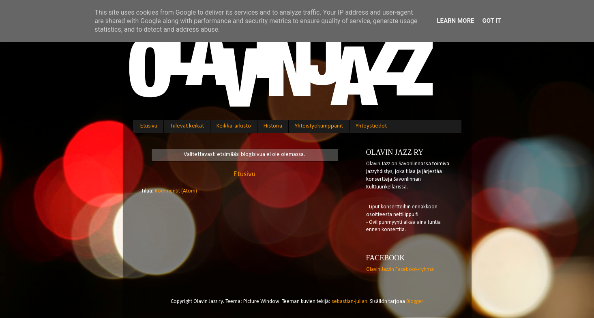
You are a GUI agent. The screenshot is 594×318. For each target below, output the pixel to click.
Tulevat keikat (187, 126)
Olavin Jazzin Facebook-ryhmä (400, 269)
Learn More (455, 20)
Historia (273, 126)
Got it (491, 20)
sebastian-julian (349, 301)
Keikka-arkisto (234, 126)
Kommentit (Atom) (176, 191)
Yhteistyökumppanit (319, 126)
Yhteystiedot (371, 126)
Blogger (414, 301)
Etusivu (148, 126)
